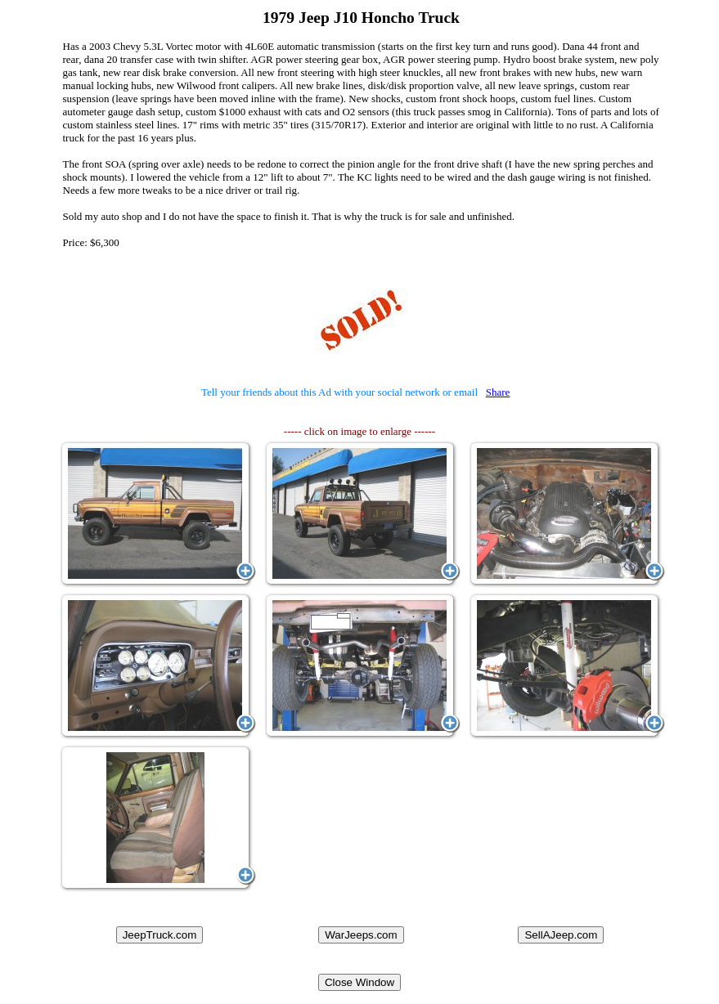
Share (498, 392)
